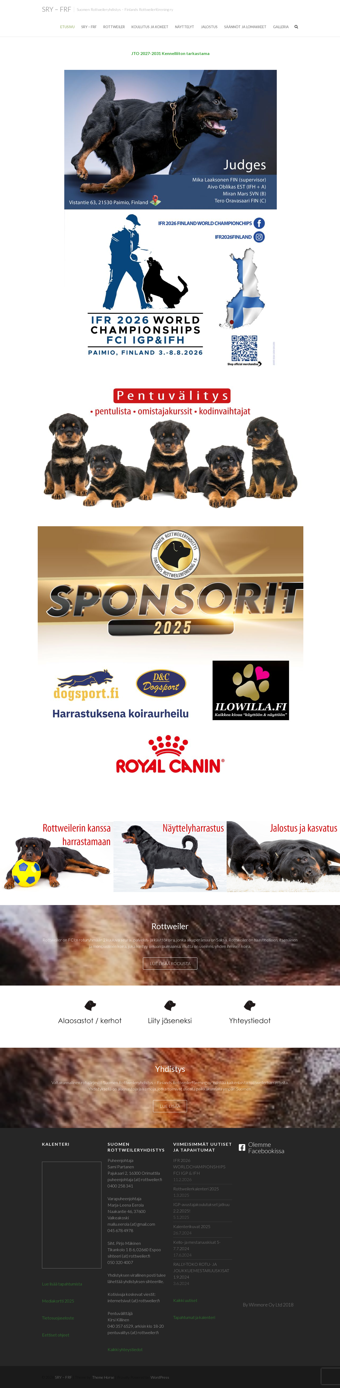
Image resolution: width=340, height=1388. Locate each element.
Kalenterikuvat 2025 (191, 1226)
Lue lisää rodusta (170, 963)
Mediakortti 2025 (58, 1300)
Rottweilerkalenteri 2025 (196, 1188)
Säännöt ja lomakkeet (245, 27)
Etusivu (67, 27)
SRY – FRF (56, 9)
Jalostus (209, 27)
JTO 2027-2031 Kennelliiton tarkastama (170, 53)
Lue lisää (170, 1106)
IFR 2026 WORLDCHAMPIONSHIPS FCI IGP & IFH (199, 1166)
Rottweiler (114, 27)
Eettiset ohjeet (55, 1334)
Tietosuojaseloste (58, 1317)
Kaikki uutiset (185, 1300)
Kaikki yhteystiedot (125, 1349)
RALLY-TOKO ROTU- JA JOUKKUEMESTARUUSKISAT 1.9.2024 (201, 1270)
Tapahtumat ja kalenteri (194, 1317)
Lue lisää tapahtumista (62, 1283)
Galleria (281, 27)
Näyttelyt (184, 27)
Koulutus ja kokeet (149, 27)
